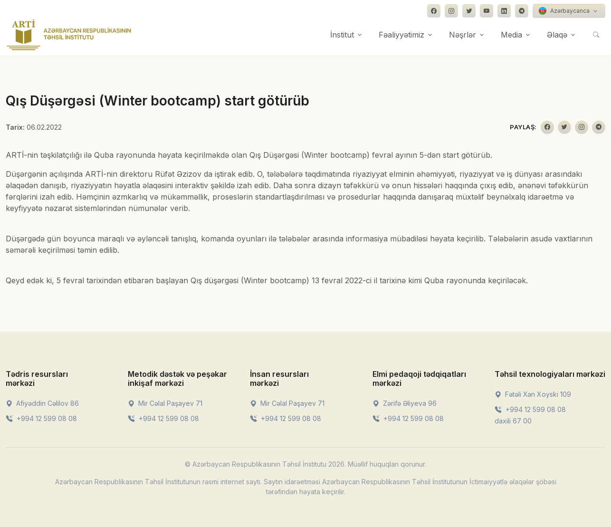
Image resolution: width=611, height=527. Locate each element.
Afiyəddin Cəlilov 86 (42, 403)
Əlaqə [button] (557, 34)
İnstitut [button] (342, 34)
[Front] (69, 34)
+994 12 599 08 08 (41, 418)
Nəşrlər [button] (462, 34)
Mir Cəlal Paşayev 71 (165, 403)
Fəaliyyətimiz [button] (401, 34)
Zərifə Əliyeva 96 (404, 403)
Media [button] (511, 34)
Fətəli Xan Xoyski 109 (533, 394)
